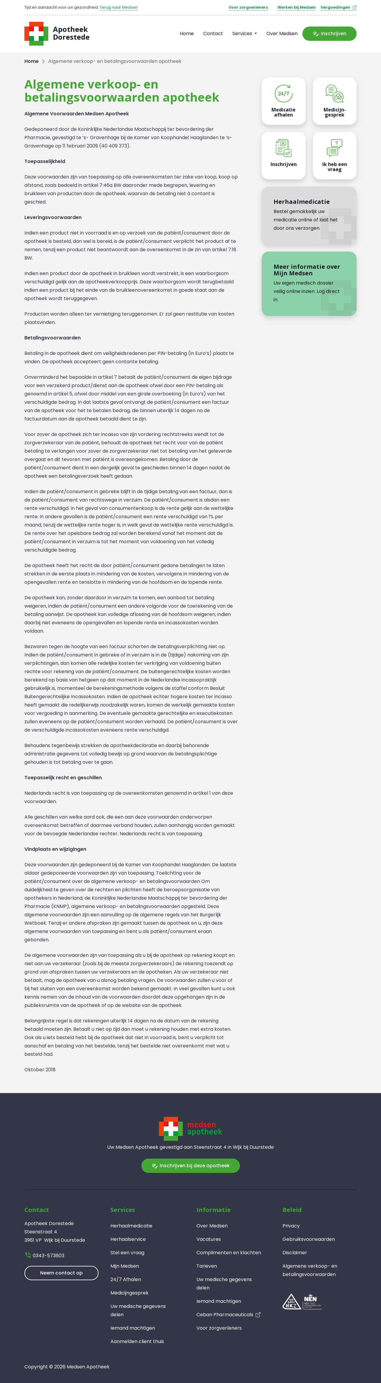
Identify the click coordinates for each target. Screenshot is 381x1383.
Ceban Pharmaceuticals (224, 1314)
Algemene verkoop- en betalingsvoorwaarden (309, 1270)
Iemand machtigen (132, 1328)
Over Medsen (282, 33)
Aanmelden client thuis (137, 1341)
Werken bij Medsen (296, 7)
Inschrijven (329, 33)
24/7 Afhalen (125, 1279)
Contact (213, 33)
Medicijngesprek (129, 1292)
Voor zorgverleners (248, 7)
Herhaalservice (128, 1239)
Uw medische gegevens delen (138, 1310)
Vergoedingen (335, 7)
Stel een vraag (127, 1252)
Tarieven (206, 1266)
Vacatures (208, 1239)
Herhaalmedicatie (131, 1225)
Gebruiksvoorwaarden (308, 1239)
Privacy (291, 1225)
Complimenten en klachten (228, 1252)
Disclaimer (294, 1252)
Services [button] (242, 33)
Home (187, 33)
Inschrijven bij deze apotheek (191, 1165)
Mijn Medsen (124, 1266)
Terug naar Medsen (119, 7)
